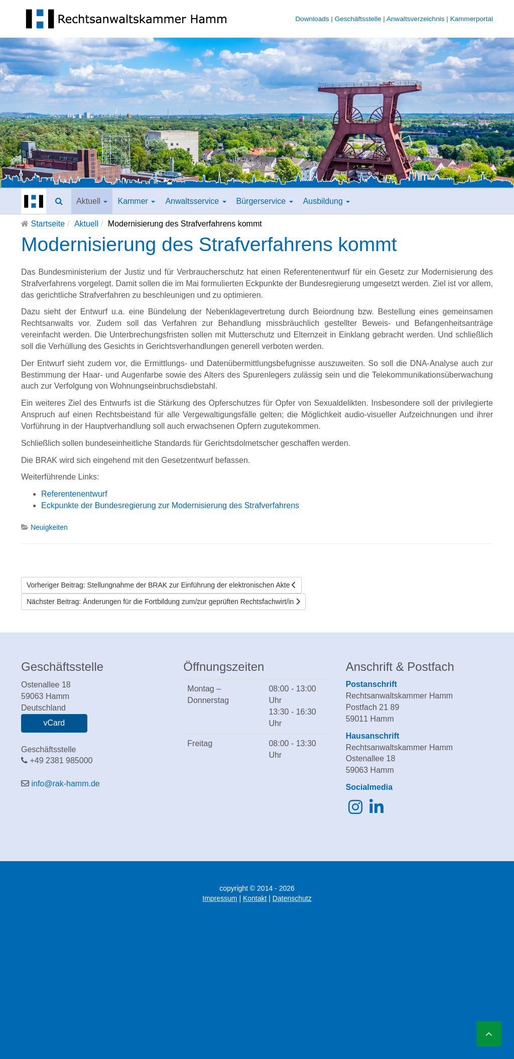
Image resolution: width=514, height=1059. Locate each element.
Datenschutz (292, 898)
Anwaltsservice (195, 201)
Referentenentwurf (74, 494)
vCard (54, 723)
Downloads (312, 19)
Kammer (136, 201)
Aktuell (91, 201)
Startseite (48, 223)
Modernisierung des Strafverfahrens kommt (209, 244)
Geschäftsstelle (358, 19)
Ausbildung (326, 201)
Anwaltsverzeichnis (416, 19)
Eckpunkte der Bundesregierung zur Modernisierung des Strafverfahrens (170, 505)
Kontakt (255, 898)
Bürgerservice (264, 201)
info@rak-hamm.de (65, 783)
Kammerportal (471, 19)
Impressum (219, 898)
